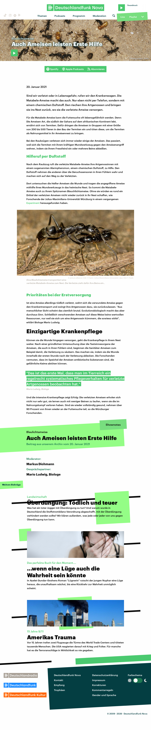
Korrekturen (99, 684)
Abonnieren (96, 69)
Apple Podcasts (73, 69)
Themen (42, 15)
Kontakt (58, 680)
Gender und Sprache (104, 695)
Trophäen (59, 690)
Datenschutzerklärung (105, 675)
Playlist (133, 17)
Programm (79, 15)
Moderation (99, 15)
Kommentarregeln (102, 690)
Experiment (33, 202)
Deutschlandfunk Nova (67, 675)
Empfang (59, 684)
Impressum (98, 680)
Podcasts (59, 15)
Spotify (52, 69)
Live (122, 17)
